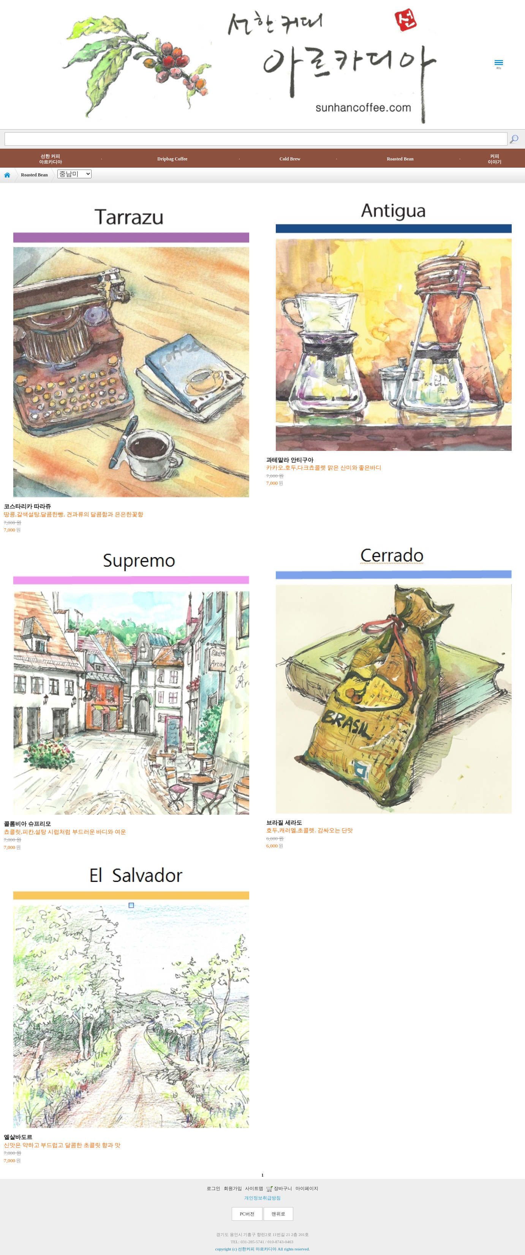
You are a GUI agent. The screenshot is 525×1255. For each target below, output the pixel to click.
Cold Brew (290, 159)
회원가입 (233, 1188)
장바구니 (279, 1188)
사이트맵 (254, 1188)
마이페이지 (307, 1188)
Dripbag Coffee (172, 159)
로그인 (213, 1188)
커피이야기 (494, 159)
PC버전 (247, 1214)
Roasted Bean (400, 159)
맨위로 (278, 1214)
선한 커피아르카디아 (50, 159)
